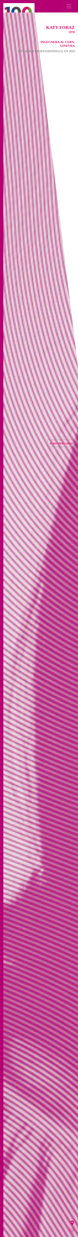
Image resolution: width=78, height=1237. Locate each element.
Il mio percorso (61, 443)
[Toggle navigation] (69, 6)
